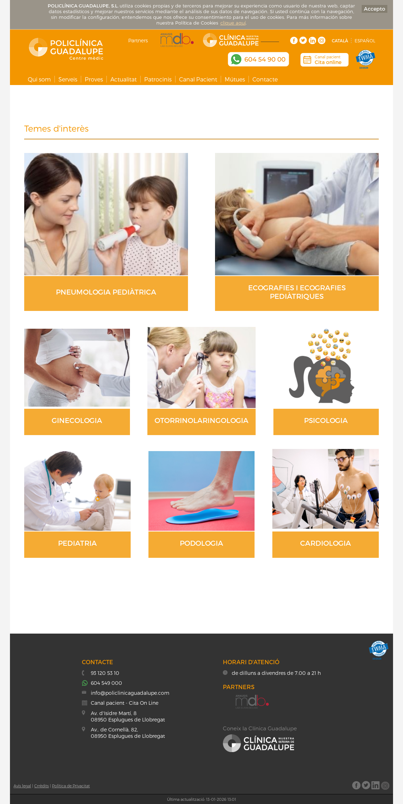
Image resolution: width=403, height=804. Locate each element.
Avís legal (22, 785)
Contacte (265, 79)
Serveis (67, 79)
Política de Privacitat (71, 785)
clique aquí (233, 23)
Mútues (235, 79)
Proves (94, 79)
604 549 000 (106, 683)
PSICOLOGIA (326, 420)
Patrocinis (158, 79)
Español (365, 40)
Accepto (374, 9)
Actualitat (123, 79)
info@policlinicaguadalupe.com (130, 693)
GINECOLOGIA (77, 420)
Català (340, 40)
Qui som (39, 79)
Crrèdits (41, 785)
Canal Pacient (198, 79)
